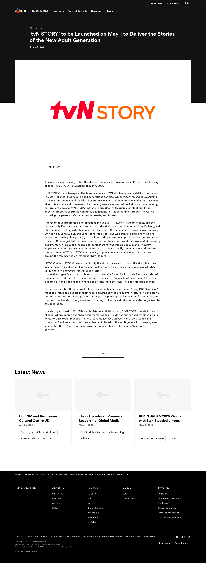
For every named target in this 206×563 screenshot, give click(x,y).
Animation (92, 517)
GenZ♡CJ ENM (27, 488)
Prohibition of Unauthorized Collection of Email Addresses (119, 536)
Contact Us (19, 536)
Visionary (56, 499)
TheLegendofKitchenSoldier (38, 432)
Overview (163, 494)
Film (89, 499)
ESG (125, 494)
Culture (56, 503)
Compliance (129, 499)
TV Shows (92, 494)
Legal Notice (31, 536)
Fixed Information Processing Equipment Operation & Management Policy (66, 536)
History (55, 508)
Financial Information (168, 513)
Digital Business (95, 508)
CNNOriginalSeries (92, 432)
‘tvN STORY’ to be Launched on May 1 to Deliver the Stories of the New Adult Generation (84, 474)
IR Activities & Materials (170, 499)
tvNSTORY (53, 167)
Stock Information (167, 508)
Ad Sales (91, 522)
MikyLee (86, 438)
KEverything (116, 432)
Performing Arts (95, 513)
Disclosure (163, 503)
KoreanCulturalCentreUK (36, 438)
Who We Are (58, 494)
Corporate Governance (169, 517)
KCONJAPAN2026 (152, 438)
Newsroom (30, 474)
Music (90, 503)
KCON (172, 438)
